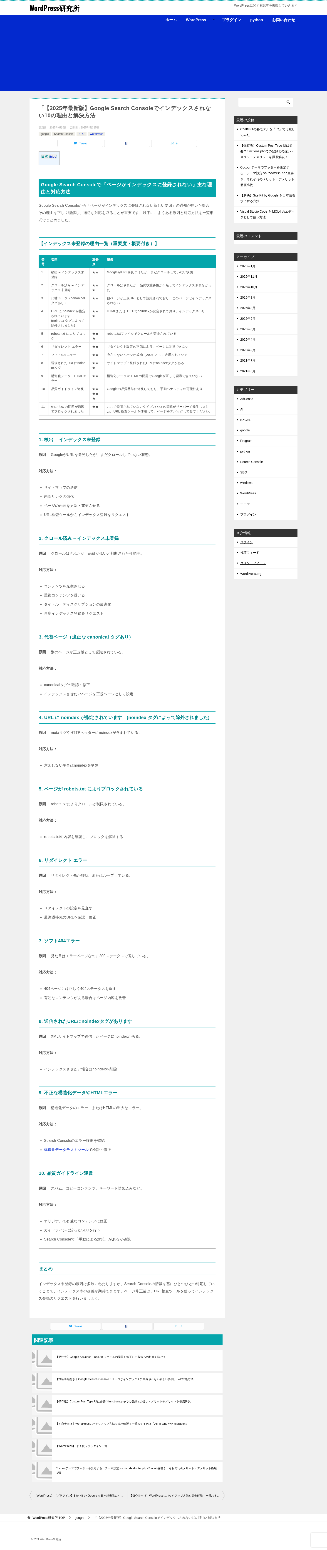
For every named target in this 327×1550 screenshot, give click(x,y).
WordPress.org (250, 574)
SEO (81, 134)
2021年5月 (247, 371)
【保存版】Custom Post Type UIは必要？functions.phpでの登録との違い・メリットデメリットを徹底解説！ (124, 1401)
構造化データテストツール (66, 1150)
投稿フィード (249, 552)
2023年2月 (247, 350)
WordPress (196, 20)
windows (246, 483)
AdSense (246, 399)
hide (53, 156)
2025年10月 (248, 287)
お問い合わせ (283, 20)
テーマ (245, 504)
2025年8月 (247, 308)
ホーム (171, 20)
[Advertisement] (163, 59)
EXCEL (245, 420)
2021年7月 (247, 360)
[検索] (265, 102)
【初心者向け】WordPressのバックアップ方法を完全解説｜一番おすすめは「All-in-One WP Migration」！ (123, 1423)
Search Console (63, 134)
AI (241, 409)
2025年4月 (247, 339)
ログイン (246, 542)
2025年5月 (247, 329)
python (256, 20)
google (45, 134)
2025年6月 (247, 318)
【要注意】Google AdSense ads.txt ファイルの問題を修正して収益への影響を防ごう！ (112, 1357)
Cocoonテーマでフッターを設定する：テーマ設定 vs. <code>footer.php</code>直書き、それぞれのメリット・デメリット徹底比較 (136, 1470)
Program (246, 441)
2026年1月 (247, 266)
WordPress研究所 (54, 8)
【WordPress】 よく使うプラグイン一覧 (81, 1446)
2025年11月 (248, 276)
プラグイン (231, 20)
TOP (48, 1518)
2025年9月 (247, 297)
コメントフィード (253, 563)
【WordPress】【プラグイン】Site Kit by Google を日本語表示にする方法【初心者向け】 (80, 1495)
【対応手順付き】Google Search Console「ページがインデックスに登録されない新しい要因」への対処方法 (124, 1379)
